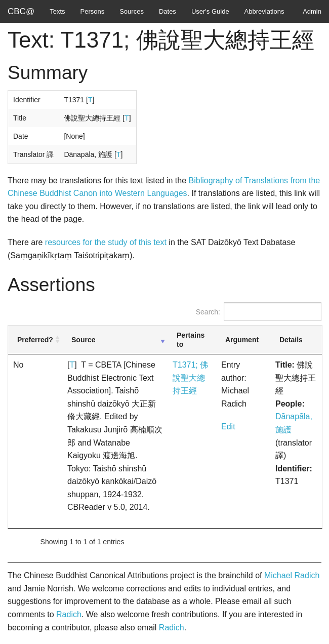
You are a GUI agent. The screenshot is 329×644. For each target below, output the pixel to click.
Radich (68, 614)
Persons (92, 11)
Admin (312, 11)
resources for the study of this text (106, 242)
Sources (131, 11)
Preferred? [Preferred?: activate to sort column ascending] (35, 340)
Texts (57, 11)
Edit (228, 426)
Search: (258, 311)
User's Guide (210, 11)
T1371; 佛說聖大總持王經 (190, 377)
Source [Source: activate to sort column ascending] (83, 340)
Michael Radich (291, 575)
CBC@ (21, 11)
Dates (167, 11)
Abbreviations (264, 11)
